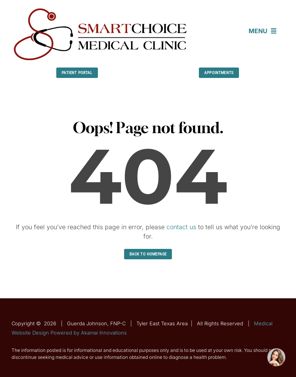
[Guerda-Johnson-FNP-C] (101, 9)
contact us (181, 227)
